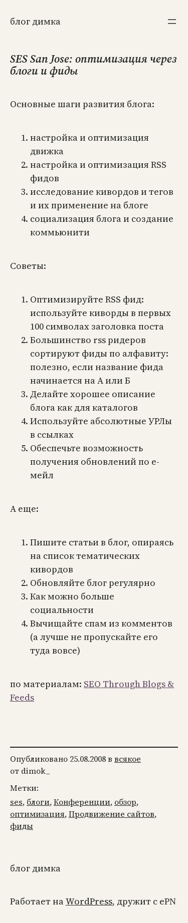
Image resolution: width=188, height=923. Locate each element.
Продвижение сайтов (111, 813)
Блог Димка (35, 21)
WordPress (89, 901)
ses (16, 801)
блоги (38, 801)
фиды (21, 825)
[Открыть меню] (172, 22)
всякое (127, 758)
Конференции (82, 801)
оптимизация (37, 813)
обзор (125, 801)
